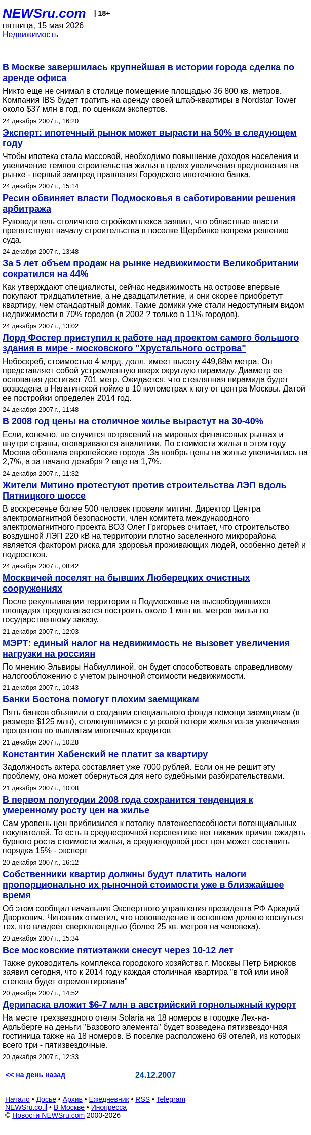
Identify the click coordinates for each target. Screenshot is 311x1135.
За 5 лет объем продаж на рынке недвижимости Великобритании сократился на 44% (151, 268)
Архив (73, 1099)
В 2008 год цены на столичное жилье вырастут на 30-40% (133, 421)
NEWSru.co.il (26, 1107)
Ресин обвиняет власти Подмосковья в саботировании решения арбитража (149, 203)
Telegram (171, 1099)
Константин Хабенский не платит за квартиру (105, 754)
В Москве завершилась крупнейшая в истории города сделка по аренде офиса (148, 72)
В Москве (69, 1107)
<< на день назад (35, 1075)
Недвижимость (30, 34)
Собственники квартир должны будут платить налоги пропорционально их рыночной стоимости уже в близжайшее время (143, 885)
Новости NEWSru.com (48, 1115)
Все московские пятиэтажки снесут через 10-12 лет (118, 950)
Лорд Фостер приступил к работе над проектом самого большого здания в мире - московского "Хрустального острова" (151, 343)
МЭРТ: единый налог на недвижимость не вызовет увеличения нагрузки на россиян (146, 648)
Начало (17, 1099)
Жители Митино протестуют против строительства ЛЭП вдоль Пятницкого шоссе (145, 490)
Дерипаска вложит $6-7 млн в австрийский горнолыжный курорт (149, 1005)
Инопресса (109, 1107)
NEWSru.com (44, 13)
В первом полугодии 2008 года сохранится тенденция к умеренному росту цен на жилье (128, 805)
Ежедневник (109, 1099)
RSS (142, 1099)
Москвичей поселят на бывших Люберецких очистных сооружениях (126, 583)
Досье (46, 1099)
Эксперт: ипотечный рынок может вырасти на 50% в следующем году (150, 138)
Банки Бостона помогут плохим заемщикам (101, 699)
